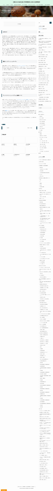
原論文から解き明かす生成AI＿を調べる (45, 419)
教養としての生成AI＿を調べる (44, 446)
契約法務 (41, 363)
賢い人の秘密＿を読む (42, 60)
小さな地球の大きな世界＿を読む (44, 82)
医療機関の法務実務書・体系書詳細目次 (45, 397)
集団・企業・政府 (42, 144)
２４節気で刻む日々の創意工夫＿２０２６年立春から (45, 39)
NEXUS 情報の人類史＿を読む (43, 90)
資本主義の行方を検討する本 (44, 286)
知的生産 (41, 116)
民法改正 (41, 406)
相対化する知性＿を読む (42, 62)
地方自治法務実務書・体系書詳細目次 (45, 386)
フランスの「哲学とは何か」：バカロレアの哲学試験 (45, 47)
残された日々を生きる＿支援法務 (44, 321)
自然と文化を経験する (43, 277)
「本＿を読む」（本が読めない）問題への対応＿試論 (45, 52)
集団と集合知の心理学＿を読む (43, 84)
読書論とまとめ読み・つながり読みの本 (45, 192)
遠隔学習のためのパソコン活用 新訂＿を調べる (45, 440)
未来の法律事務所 (42, 123)
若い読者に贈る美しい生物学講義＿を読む (45, 101)
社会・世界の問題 (42, 121)
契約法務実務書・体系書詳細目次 (44, 365)
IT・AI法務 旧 (42, 264)
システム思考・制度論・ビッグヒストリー (45, 296)
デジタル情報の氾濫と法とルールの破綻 (45, 255)
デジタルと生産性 (42, 257)
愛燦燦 (41, 183)
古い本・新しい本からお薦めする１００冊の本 (45, 195)
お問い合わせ (41, 176)
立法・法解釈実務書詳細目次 (44, 328)
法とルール (41, 149)
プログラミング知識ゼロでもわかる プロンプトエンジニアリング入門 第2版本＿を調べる (45, 435)
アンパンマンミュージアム (21, 99)
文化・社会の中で (42, 128)
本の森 (40, 132)
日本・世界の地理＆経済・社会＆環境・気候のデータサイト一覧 (45, 219)
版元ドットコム (42, 198)
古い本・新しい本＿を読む (43, 137)
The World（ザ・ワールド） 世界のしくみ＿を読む (45, 69)
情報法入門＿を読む (42, 88)
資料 (40, 153)
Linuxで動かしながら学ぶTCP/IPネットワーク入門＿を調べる (45, 429)
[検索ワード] (44, 23)
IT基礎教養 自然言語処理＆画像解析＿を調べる (45, 415)
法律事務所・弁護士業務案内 (43, 165)
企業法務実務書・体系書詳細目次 (44, 373)
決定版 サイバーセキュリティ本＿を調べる (45, 427)
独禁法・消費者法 (42, 379)
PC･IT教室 (41, 238)
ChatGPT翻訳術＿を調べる (43, 469)
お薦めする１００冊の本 (43, 135)
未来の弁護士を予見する (43, 303)
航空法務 (41, 391)
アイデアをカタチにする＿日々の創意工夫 (45, 223)
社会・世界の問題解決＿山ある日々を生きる (45, 280)
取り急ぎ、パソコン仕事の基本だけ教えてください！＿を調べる (45, 424)
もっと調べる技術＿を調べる (44, 464)
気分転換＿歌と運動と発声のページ (44, 178)
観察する (41, 209)
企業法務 (41, 371)
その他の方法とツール (43, 221)
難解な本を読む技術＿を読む (43, 56)
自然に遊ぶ (41, 126)
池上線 (41, 185)
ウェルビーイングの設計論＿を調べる (45, 411)
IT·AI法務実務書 (42, 262)
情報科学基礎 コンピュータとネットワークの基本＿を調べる (45, 422)
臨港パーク (28, 99)
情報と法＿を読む (41, 86)
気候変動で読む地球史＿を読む (43, 99)
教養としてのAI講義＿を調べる (44, 477)
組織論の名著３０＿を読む (43, 66)
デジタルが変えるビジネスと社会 (44, 259)
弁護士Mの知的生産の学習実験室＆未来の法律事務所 (26, 2)
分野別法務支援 (42, 351)
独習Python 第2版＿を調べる (44, 444)
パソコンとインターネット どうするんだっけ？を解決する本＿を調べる (45, 432)
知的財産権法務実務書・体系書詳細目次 (45, 369)
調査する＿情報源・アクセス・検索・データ (45, 214)
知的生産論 (41, 202)
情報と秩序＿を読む (42, 92)
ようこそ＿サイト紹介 (42, 163)
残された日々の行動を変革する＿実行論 (45, 272)
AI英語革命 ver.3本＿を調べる (44, 473)
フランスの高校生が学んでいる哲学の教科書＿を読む (45, 45)
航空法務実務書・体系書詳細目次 (44, 393)
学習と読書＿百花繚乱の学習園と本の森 (45, 211)
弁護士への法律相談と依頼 (44, 335)
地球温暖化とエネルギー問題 (44, 288)
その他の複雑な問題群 (43, 293)
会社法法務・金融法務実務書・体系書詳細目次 (45, 377)
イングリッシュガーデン (21, 65)
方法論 (41, 139)
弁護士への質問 (42, 358)
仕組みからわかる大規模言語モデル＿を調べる (45, 450)
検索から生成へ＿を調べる (43, 466)
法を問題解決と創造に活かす (44, 316)
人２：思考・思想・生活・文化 (44, 142)
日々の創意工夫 (41, 114)
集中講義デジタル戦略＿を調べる (44, 413)
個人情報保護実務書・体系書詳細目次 (45, 404)
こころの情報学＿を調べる (43, 456)
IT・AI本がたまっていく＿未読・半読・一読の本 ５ (45, 95)
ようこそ (40, 28)
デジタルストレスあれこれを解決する (45, 243)
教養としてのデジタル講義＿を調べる (45, 479)
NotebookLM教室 (42, 234)
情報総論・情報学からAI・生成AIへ (45, 245)
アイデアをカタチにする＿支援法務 (45, 314)
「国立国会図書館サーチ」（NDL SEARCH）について (44, 217)
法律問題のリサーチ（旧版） (44, 310)
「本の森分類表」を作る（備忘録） (44, 97)
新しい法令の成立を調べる (44, 308)
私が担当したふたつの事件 (44, 169)
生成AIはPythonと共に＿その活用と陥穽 (45, 251)
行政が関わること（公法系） (44, 344)
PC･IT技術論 (42, 241)
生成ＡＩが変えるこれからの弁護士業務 (45, 312)
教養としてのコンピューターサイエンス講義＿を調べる (45, 475)
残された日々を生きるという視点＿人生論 (45, 270)
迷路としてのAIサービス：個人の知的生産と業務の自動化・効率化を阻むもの (45, 42)
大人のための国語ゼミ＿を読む (43, 54)
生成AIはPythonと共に (43, 229)
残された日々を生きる (43, 119)
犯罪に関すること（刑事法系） (44, 342)
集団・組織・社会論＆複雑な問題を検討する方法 (45, 282)
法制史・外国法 (42, 330)
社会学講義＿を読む (42, 71)
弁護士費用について (43, 356)
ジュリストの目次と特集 (43, 323)
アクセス (41, 174)
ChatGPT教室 (42, 236)
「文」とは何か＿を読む (42, 58)
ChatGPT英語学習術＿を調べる (44, 471)
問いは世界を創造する (43, 204)
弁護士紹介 (41, 167)
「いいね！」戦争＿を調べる (44, 452)
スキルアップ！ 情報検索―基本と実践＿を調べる (45, 459)
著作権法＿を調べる (42, 437)
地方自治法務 (42, 384)
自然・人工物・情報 (43, 146)
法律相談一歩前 (42, 337)
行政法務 (41, 399)
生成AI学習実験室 (42, 227)
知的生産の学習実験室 (42, 200)
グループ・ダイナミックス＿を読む (44, 80)
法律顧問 (41, 349)
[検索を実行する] (50, 23)
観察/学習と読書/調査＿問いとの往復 (45, 207)
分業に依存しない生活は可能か (44, 299)
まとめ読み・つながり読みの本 (44, 151)
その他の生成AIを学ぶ (43, 231)
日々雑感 (4, 12)
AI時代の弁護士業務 (43, 248)
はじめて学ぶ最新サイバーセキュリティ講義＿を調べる (45, 442)
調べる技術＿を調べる (43, 462)
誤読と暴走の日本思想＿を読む (43, 64)
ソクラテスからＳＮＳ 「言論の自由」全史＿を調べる (45, 454)
